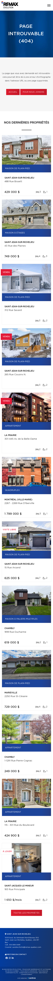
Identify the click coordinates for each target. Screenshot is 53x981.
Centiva (32, 978)
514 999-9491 (14, 945)
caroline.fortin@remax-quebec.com (26, 947)
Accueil (13, 92)
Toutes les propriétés (26, 913)
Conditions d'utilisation (28, 972)
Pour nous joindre (33, 92)
